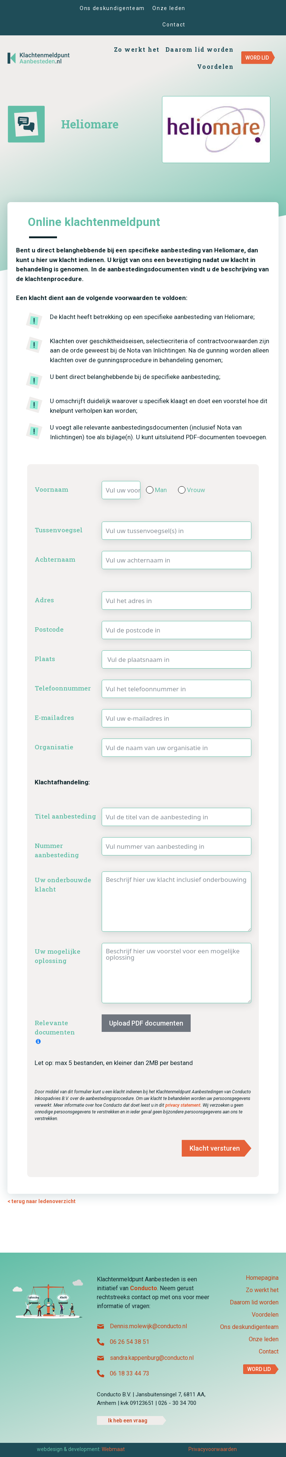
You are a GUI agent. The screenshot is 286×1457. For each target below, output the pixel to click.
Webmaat (113, 1449)
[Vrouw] (181, 490)
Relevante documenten (55, 1027)
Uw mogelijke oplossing (57, 956)
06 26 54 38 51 (129, 1341)
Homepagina (262, 1278)
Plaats (45, 658)
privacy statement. (184, 1105)
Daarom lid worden (254, 1303)
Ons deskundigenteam (249, 1327)
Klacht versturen (215, 1148)
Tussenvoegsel (59, 530)
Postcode (49, 629)
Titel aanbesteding (65, 816)
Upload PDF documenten (146, 1023)
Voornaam (51, 489)
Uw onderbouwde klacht (63, 885)
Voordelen (265, 1315)
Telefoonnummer (63, 688)
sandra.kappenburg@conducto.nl (152, 1357)
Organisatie (54, 747)
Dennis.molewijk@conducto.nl (148, 1326)
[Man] (149, 490)
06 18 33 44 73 (129, 1373)
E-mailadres (54, 717)
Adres (44, 600)
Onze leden (264, 1339)
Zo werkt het (262, 1290)
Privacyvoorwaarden (212, 1449)
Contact (269, 1352)
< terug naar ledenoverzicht (41, 1201)
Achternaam (55, 559)
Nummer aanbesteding (57, 850)
